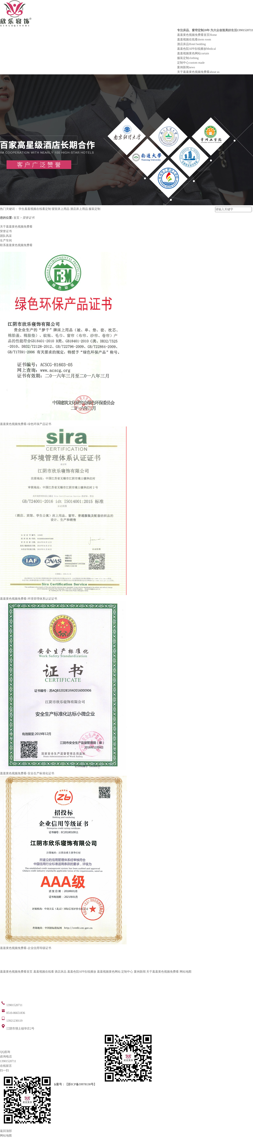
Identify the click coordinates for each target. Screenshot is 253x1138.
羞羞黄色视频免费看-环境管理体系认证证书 (28, 598)
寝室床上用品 (60, 208)
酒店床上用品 (79, 208)
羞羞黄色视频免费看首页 (197, 34)
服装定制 (188, 58)
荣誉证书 (28, 217)
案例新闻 (186, 67)
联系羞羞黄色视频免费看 (16, 245)
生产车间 (6, 240)
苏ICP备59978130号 (81, 1084)
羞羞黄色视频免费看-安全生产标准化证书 (27, 773)
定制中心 (191, 62)
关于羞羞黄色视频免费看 (198, 72)
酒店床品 (191, 44)
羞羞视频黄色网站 (193, 53)
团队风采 (6, 235)
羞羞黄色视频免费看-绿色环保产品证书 (25, 424)
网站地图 (185, 971)
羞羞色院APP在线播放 (196, 48)
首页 (16, 217)
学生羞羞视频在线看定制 (35, 208)
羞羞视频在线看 (194, 39)
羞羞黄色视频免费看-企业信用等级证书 (25, 948)
